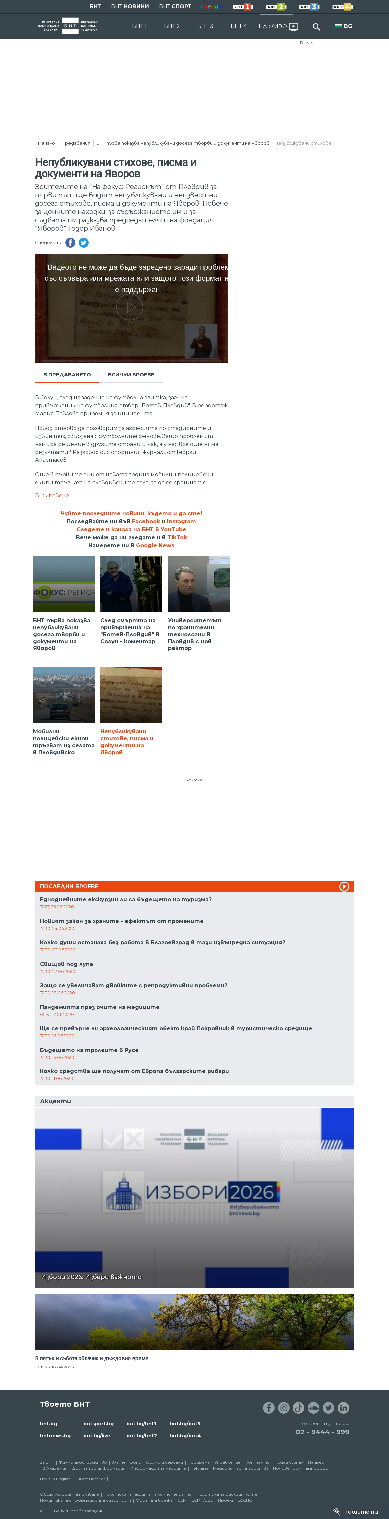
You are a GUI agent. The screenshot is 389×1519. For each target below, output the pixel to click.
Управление (227, 1462)
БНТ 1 (139, 26)
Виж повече (52, 495)
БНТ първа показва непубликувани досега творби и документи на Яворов (183, 143)
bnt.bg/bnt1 (141, 1424)
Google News (155, 545)
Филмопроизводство (83, 1462)
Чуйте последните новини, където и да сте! (131, 513)
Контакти (257, 1462)
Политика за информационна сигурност (85, 1500)
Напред (316, 1462)
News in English (55, 1478)
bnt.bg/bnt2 (141, 1436)
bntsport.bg (98, 1424)
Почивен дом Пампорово (300, 1468)
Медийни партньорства (240, 1468)
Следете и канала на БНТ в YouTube (131, 529)
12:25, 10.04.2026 (57, 1367)
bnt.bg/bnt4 (185, 1436)
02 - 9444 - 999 (322, 1432)
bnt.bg (48, 1424)
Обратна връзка (154, 1500)
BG (348, 26)
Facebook (146, 521)
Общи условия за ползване (69, 1494)
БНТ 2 (172, 26)
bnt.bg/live (96, 1436)
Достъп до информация (99, 1468)
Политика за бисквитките (226, 1494)
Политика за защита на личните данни (148, 1494)
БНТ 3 (205, 26)
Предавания (75, 143)
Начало (46, 143)
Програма (199, 1462)
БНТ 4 (239, 26)
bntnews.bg (55, 1436)
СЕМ (182, 1500)
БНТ (95, 6)
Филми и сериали (164, 1462)
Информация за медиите (158, 1468)
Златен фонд (126, 1462)
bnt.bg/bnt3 (185, 1424)
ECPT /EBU (202, 1500)
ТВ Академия (54, 1468)
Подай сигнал (288, 1462)
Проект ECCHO (235, 1500)
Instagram (181, 521)
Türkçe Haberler (90, 1478)
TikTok (177, 537)
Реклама (308, 42)
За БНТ (47, 1462)
